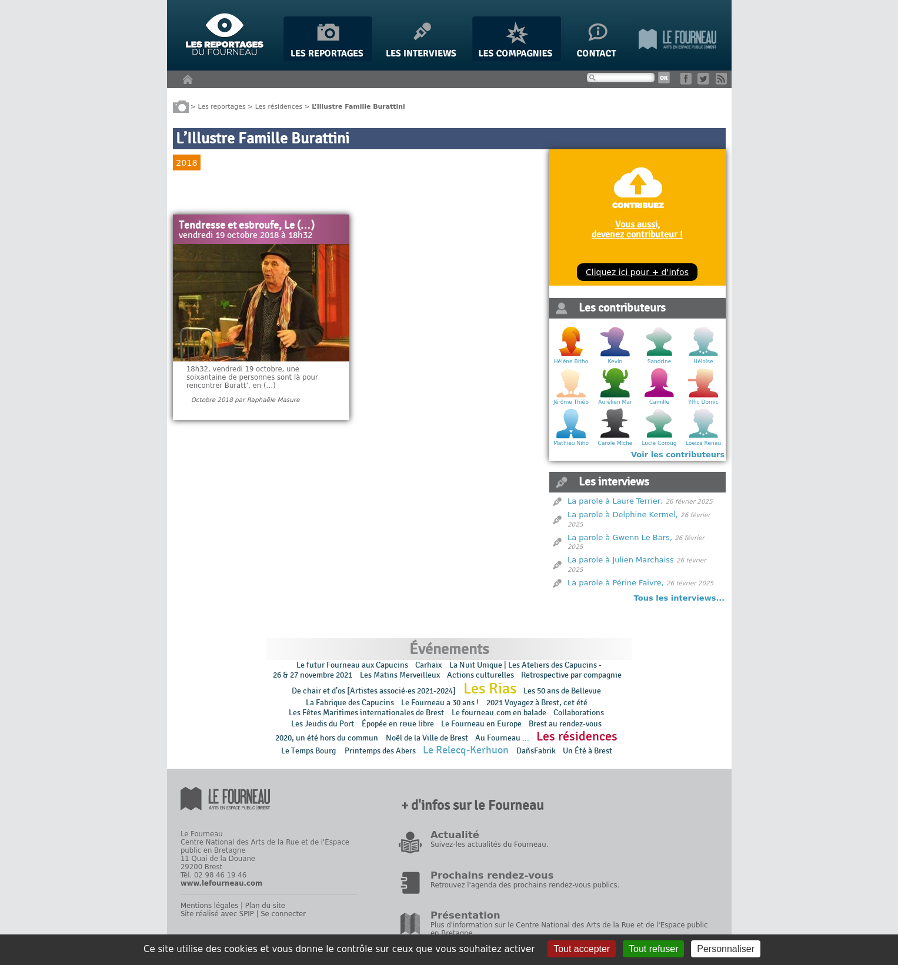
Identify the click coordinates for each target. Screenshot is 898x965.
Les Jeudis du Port (322, 724)
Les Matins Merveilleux (400, 675)
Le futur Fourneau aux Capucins (352, 665)
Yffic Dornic (703, 402)
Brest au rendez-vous (565, 724)
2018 (186, 162)
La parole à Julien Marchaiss (620, 559)
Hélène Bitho (571, 361)
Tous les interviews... (679, 598)
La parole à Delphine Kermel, (622, 514)
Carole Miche (615, 443)
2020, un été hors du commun (326, 738)
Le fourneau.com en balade (499, 713)
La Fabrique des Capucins (350, 703)
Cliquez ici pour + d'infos (637, 272)
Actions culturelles (480, 675)
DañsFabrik (536, 751)
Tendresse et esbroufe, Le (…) (247, 225)
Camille (659, 402)
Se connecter (283, 914)
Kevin (615, 361)
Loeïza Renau (703, 443)
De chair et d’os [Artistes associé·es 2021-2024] (374, 691)
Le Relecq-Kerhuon (466, 750)
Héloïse (703, 361)
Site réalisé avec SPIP (217, 914)
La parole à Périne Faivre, (615, 582)
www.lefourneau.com (221, 883)
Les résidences (278, 106)
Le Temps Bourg (309, 751)
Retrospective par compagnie (571, 675)
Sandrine (659, 361)
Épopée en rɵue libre (398, 724)
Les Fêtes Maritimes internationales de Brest (366, 713)
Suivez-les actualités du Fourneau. (489, 844)
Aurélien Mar (615, 402)
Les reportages (222, 106)
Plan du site (265, 906)
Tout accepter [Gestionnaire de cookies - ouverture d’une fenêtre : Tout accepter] (581, 949)
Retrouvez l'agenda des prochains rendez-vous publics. (524, 885)
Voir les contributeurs (678, 454)
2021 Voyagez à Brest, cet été (536, 703)
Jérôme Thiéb (571, 402)
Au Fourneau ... (502, 738)
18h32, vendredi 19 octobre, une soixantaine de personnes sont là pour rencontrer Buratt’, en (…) (252, 377)
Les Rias (489, 689)
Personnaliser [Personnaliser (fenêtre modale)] (726, 949)
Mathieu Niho (571, 443)
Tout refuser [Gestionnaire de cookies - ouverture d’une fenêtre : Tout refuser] (653, 949)
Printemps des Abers (380, 751)
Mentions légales (209, 906)
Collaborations (578, 713)
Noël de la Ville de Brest (427, 738)
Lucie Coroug (659, 443)
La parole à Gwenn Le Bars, (619, 537)
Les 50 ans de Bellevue (562, 691)
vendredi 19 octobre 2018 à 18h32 (245, 235)
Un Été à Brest (587, 751)
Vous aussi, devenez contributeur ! (637, 229)
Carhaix (428, 665)
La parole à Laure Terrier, (615, 501)
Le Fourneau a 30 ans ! (440, 703)
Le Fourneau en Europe (481, 724)
